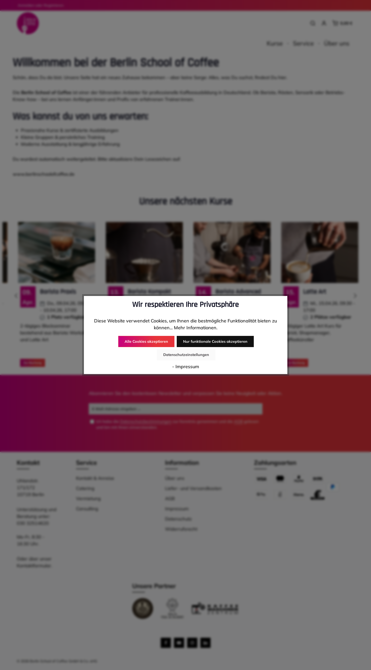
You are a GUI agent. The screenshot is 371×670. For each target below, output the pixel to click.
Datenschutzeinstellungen (253, 348)
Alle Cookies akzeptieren (118, 348)
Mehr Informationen (195, 334)
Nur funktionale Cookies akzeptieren (185, 348)
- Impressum (185, 360)
